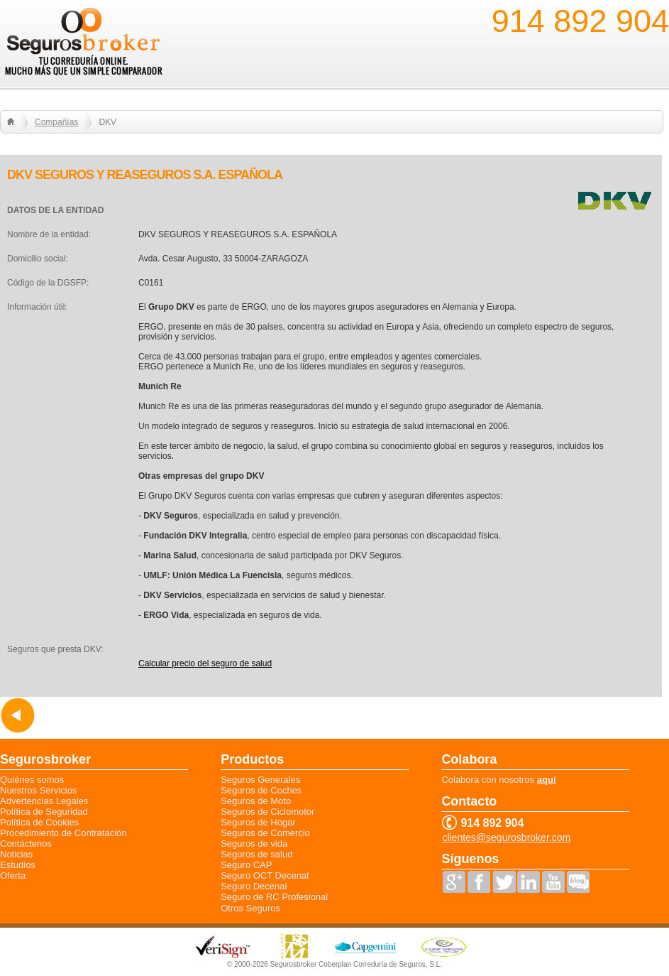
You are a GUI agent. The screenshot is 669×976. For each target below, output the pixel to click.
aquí (546, 779)
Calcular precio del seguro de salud (205, 663)
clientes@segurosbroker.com (506, 838)
